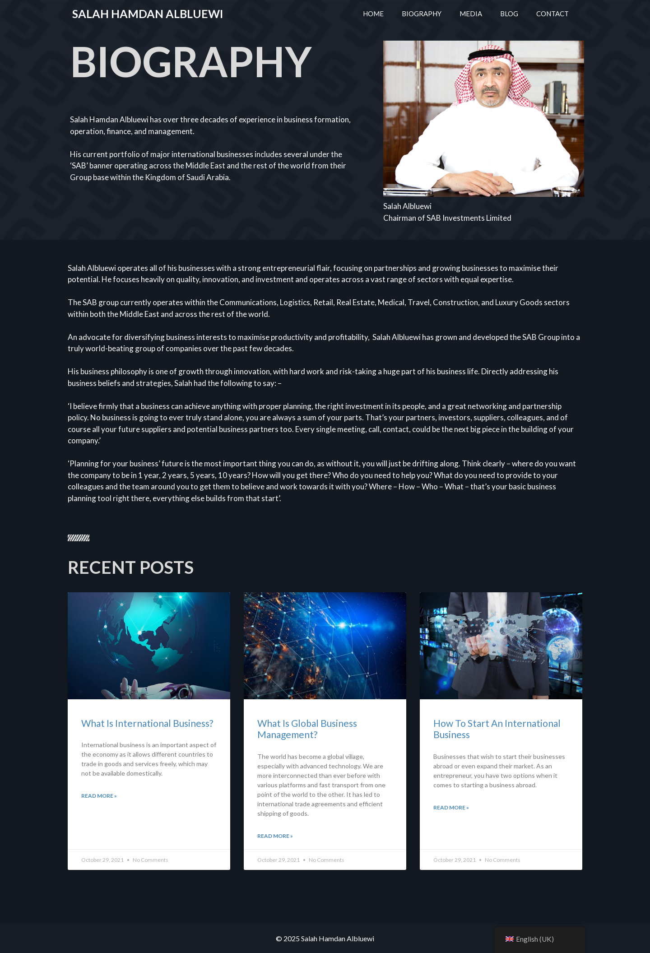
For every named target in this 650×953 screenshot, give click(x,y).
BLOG (509, 13)
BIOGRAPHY (421, 13)
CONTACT (552, 13)
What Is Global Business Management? (307, 728)
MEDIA (471, 13)
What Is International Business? (147, 723)
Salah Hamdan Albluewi (147, 13)
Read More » (99, 795)
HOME (373, 13)
